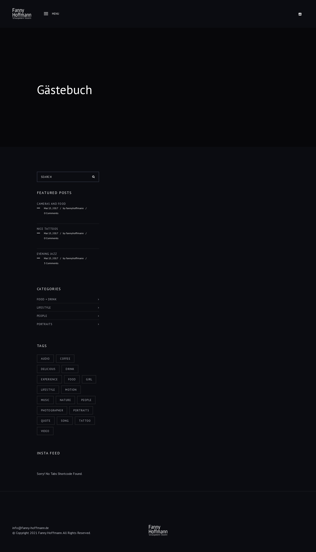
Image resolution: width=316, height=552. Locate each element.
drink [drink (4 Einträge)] (70, 369)
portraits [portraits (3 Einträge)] (81, 410)
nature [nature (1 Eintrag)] (65, 400)
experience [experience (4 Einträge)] (49, 379)
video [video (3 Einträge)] (45, 431)
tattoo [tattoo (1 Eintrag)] (85, 421)
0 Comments (51, 213)
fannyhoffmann (75, 208)
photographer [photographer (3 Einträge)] (52, 410)
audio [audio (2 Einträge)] (45, 358)
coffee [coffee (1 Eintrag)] (65, 358)
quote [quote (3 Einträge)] (46, 421)
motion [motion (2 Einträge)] (71, 390)
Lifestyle (44, 307)
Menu (51, 14)
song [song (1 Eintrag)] (65, 421)
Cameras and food (51, 204)
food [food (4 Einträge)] (72, 379)
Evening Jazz (47, 254)
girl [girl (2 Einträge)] (89, 379)
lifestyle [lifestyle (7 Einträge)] (48, 390)
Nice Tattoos (47, 229)
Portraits (45, 324)
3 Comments (51, 263)
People (42, 316)
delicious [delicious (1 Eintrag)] (48, 369)
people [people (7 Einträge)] (86, 400)
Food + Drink (47, 299)
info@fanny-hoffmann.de (30, 528)
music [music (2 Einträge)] (45, 400)
